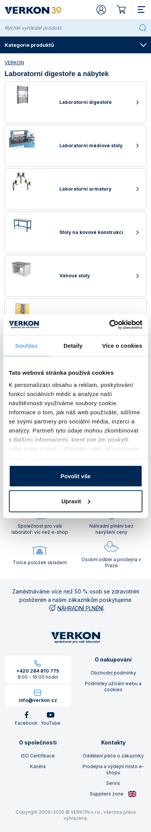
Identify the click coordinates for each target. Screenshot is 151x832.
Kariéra (38, 766)
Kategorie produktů (76, 45)
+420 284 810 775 (37, 671)
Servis (113, 783)
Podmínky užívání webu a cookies (113, 686)
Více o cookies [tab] (122, 345)
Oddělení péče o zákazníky (113, 756)
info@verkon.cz (38, 700)
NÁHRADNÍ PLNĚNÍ (75, 608)
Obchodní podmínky (113, 673)
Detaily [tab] (73, 345)
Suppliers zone (113, 794)
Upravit (75, 501)
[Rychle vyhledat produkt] (70, 28)
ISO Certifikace (38, 756)
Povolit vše (75, 476)
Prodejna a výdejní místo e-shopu (113, 769)
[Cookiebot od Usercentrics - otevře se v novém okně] (109, 324)
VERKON (14, 62)
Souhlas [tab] (26, 345)
